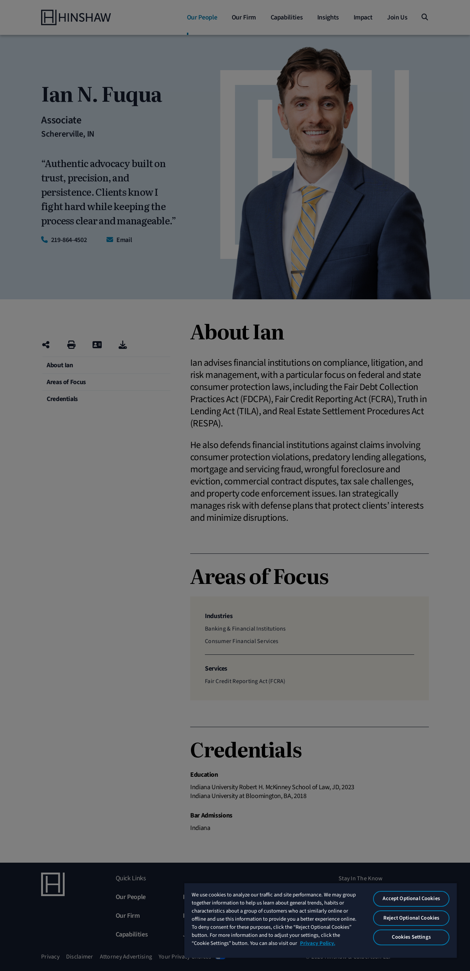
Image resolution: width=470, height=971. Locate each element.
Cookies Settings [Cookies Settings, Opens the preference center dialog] (411, 937)
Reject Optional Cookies (411, 918)
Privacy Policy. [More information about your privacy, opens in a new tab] (317, 943)
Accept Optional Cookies (411, 898)
